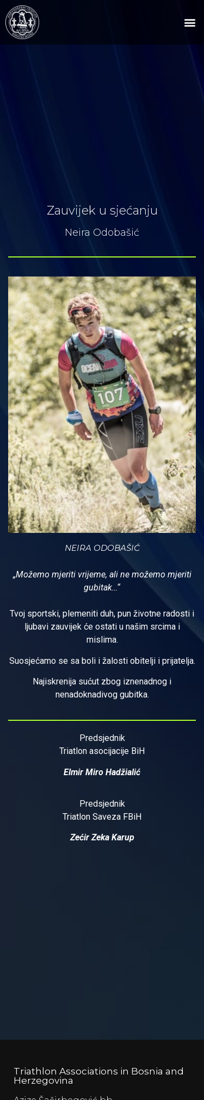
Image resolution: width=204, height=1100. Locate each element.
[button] (190, 23)
